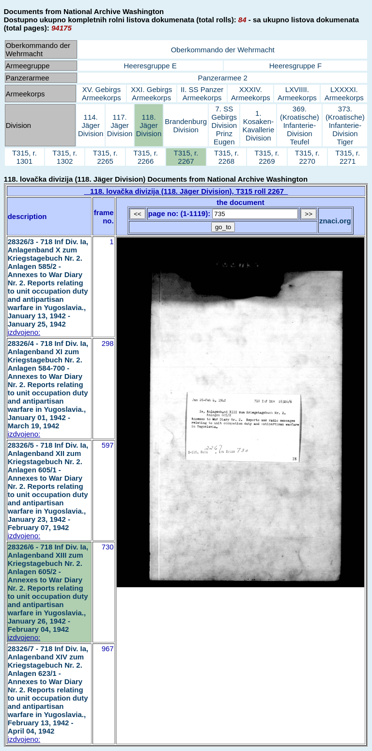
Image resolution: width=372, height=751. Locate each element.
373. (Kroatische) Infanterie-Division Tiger (345, 125)
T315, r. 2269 (266, 157)
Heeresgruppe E (150, 66)
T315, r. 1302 (64, 157)
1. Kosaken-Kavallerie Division (258, 125)
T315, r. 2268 (226, 157)
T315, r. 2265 (105, 157)
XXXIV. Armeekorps (250, 93)
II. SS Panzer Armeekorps (202, 93)
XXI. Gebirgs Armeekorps (151, 93)
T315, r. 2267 (186, 157)
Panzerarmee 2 (223, 78)
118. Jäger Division (149, 125)
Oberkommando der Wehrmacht (223, 50)
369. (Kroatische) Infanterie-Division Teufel (299, 125)
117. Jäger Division (120, 125)
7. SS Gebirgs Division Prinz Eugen (224, 125)
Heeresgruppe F (295, 66)
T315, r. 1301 (24, 157)
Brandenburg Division (186, 125)
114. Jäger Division (91, 125)
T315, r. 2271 (347, 157)
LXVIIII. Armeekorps (297, 93)
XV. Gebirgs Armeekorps (101, 93)
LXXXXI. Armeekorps (344, 93)
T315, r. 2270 (307, 157)
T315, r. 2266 (145, 157)
